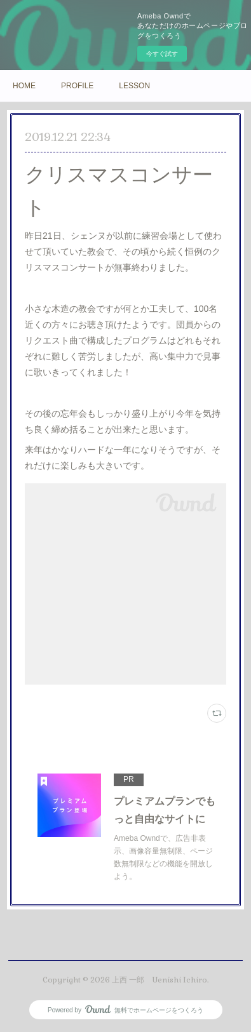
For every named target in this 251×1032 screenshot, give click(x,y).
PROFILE (77, 85)
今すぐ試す (162, 53)
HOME (24, 85)
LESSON (134, 85)
